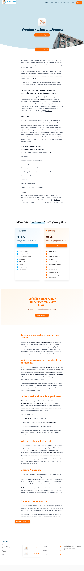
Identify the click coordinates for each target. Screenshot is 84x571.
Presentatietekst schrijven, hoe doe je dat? (72, 546)
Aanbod (57, 2)
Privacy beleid (50, 568)
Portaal (72, 2)
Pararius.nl (36, 99)
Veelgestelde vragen (65, 2)
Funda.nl (43, 99)
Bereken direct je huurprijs (69, 548)
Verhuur (46, 2)
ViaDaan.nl (33, 78)
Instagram (52, 550)
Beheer (51, 2)
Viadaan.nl (23, 192)
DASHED (80, 568)
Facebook (52, 546)
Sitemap (65, 549)
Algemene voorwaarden (28, 568)
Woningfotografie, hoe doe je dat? (71, 545)
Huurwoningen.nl (32, 125)
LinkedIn (52, 554)
